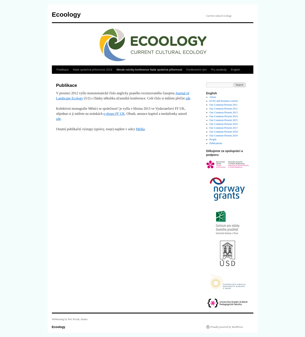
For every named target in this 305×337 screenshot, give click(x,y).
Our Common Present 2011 (223, 104)
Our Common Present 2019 (223, 135)
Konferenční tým (196, 69)
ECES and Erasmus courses (223, 100)
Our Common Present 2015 (223, 120)
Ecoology (66, 14)
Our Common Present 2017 (223, 127)
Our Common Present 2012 (223, 108)
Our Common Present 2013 (223, 112)
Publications (215, 143)
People (212, 139)
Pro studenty (219, 69)
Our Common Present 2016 (223, 124)
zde (188, 98)
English (235, 69)
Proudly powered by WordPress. (226, 326)
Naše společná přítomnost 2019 (92, 69)
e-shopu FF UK (114, 113)
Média (140, 129)
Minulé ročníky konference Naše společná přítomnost (149, 69)
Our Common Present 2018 (223, 131)
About (212, 97)
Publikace (63, 69)
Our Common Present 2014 (223, 116)
